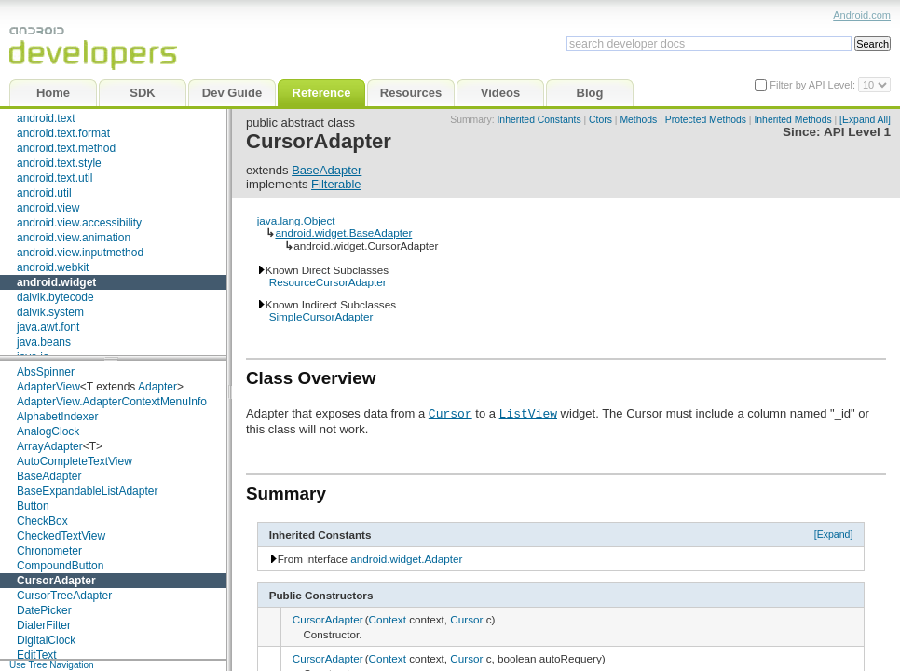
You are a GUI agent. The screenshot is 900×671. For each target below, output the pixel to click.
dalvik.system (50, 312)
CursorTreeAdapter (64, 595)
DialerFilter (44, 625)
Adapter (157, 386)
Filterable (336, 184)
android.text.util (54, 178)
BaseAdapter (49, 476)
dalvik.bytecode (55, 297)
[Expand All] (865, 120)
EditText (37, 655)
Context (387, 619)
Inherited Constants (538, 120)
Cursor (450, 412)
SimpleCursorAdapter (321, 316)
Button (33, 506)
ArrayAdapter (50, 446)
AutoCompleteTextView (74, 461)
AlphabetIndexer (57, 416)
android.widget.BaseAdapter (343, 232)
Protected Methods (705, 120)
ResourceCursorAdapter (328, 282)
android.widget (56, 282)
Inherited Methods (792, 120)
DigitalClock (46, 640)
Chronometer (49, 550)
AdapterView (48, 386)
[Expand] (833, 534)
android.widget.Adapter (406, 559)
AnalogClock (48, 431)
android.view (48, 207)
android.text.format (63, 133)
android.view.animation (73, 237)
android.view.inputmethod (80, 252)
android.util (44, 192)
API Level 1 (857, 132)
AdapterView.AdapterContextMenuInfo (112, 401)
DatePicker (44, 610)
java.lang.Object (296, 220)
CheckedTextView (61, 535)
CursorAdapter (56, 580)
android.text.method (66, 148)
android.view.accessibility (79, 222)
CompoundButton (60, 565)
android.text (46, 118)
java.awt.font (48, 327)
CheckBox (42, 520)
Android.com (862, 15)
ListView (528, 412)
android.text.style (59, 163)
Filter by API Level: (814, 84)
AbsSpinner (46, 371)
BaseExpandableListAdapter (87, 491)
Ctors (600, 120)
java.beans (44, 342)
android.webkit (53, 267)
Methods (638, 120)
